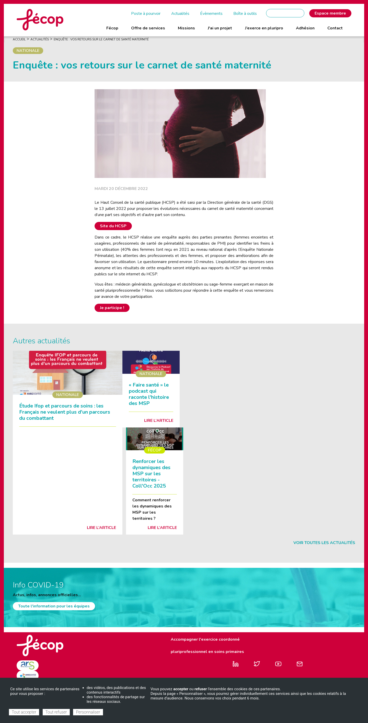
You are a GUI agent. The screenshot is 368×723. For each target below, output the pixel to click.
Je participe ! (112, 308)
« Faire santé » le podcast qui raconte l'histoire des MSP (149, 394)
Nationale (28, 50)
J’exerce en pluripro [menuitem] (264, 28)
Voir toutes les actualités (324, 543)
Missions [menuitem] (186, 28)
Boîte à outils (245, 13)
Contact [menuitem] (335, 28)
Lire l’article (101, 527)
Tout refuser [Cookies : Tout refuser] (56, 712)
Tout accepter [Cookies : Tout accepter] (24, 712)
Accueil (19, 39)
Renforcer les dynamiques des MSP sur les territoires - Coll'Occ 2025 (151, 473)
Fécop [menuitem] (112, 28)
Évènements (211, 13)
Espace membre (330, 13)
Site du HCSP (113, 226)
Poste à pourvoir (145, 13)
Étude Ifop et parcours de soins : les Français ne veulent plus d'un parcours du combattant (64, 412)
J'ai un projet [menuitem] (220, 28)
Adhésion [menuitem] (305, 28)
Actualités (180, 13)
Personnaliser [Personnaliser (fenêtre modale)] (88, 712)
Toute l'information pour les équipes (54, 606)
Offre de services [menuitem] (148, 28)
